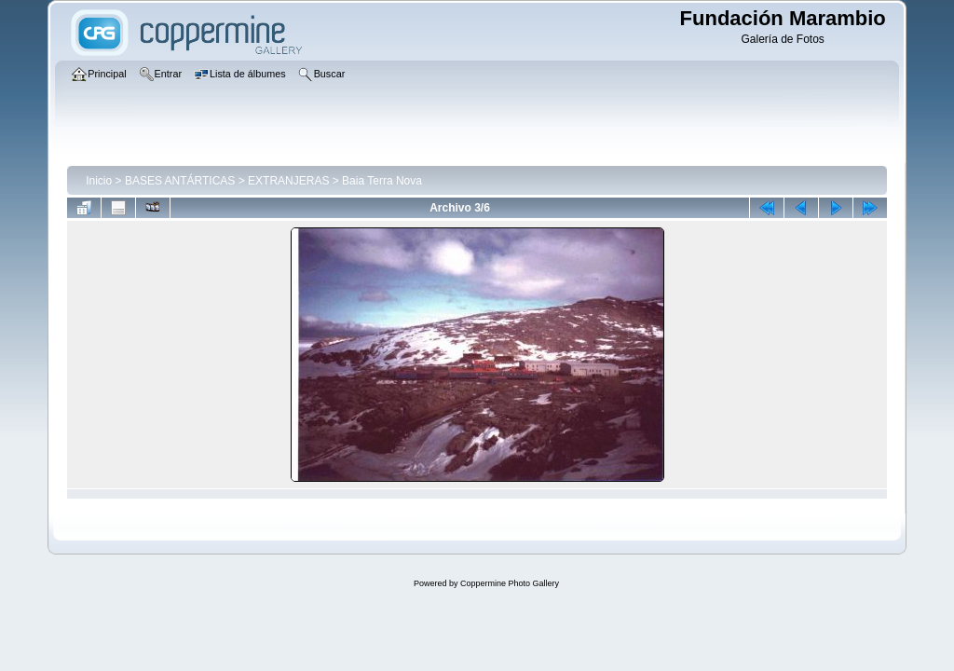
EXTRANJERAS (288, 180)
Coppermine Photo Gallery (509, 583)
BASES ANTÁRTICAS (180, 180)
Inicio (99, 180)
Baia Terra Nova (382, 180)
